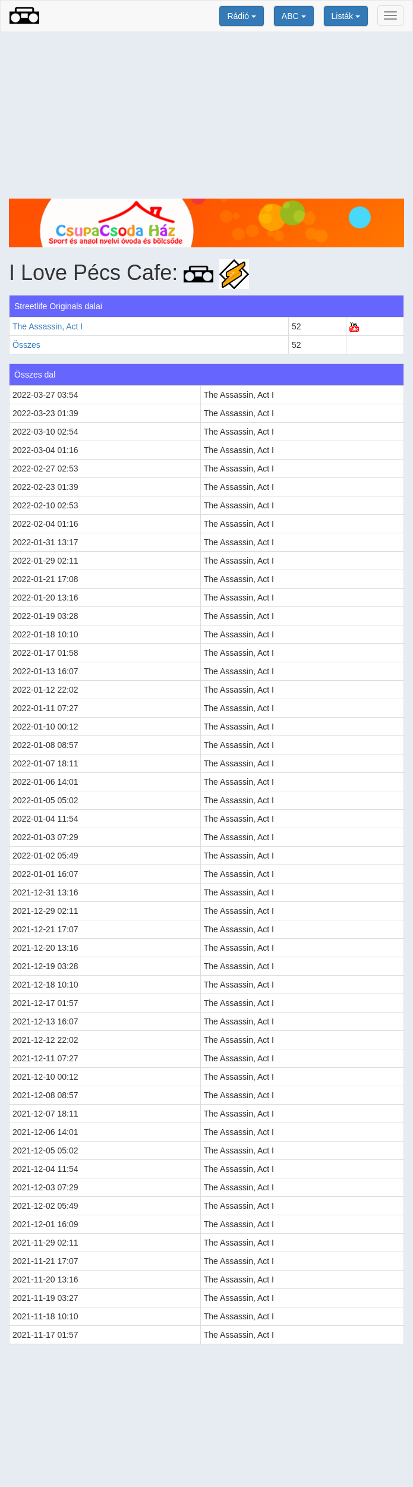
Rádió (241, 16)
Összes (26, 345)
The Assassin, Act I (47, 326)
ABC (294, 16)
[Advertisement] (206, 115)
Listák (346, 16)
